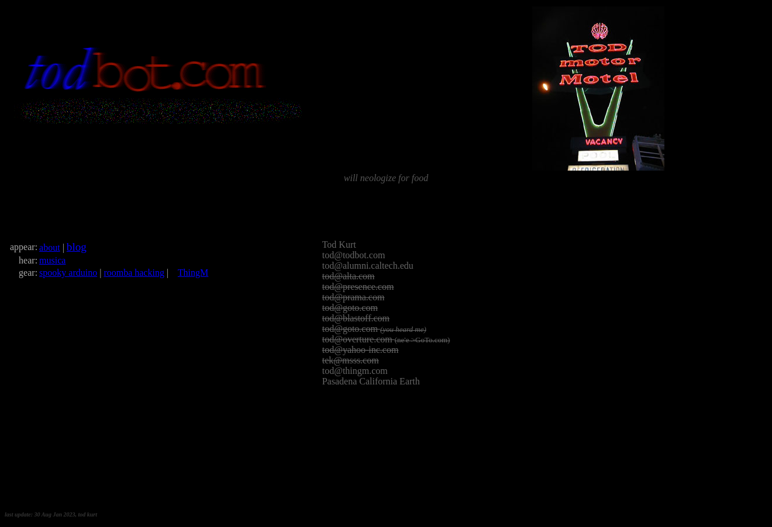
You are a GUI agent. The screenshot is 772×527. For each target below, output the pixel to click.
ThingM (193, 273)
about (49, 247)
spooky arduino (68, 273)
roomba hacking (134, 273)
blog (77, 247)
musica (52, 260)
